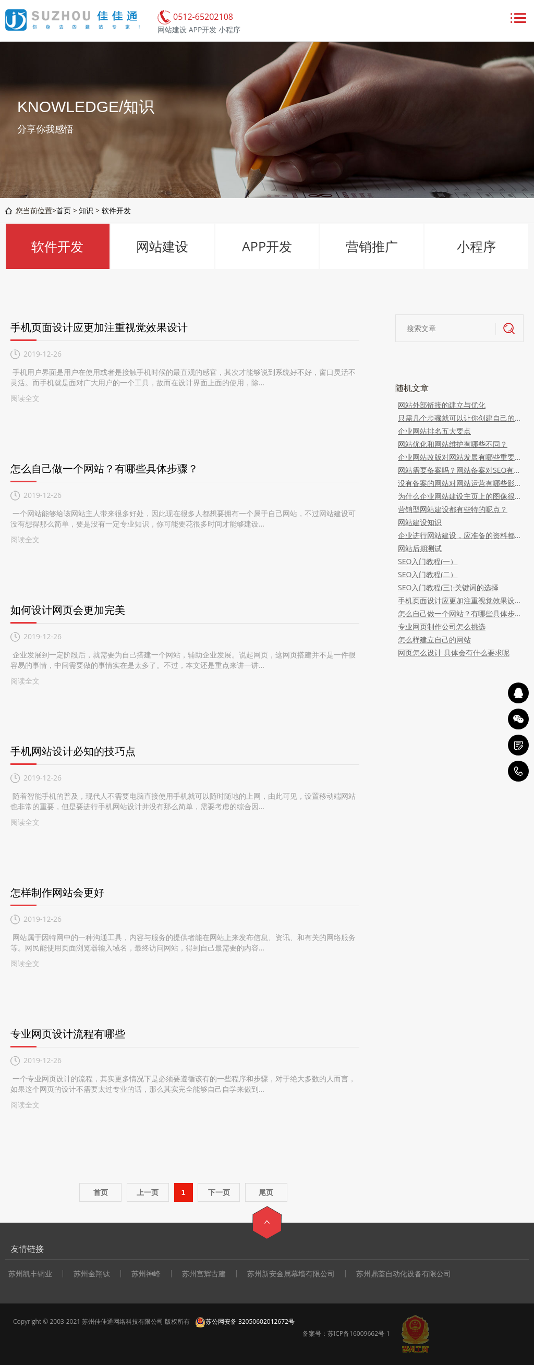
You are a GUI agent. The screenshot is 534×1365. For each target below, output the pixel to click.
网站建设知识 (420, 522)
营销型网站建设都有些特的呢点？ (452, 509)
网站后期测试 (420, 548)
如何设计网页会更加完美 (67, 610)
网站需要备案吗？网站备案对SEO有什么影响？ (459, 470)
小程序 (476, 246)
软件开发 (116, 210)
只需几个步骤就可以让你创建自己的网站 (459, 418)
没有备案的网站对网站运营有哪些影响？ (459, 483)
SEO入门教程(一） (427, 561)
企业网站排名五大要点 (434, 431)
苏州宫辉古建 (204, 1273)
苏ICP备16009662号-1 (358, 1333)
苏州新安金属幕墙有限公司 (291, 1273)
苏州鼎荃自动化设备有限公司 (403, 1273)
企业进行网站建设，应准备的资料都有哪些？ (459, 535)
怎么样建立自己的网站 (434, 639)
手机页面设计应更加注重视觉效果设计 (99, 327)
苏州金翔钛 (92, 1273)
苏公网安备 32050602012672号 (245, 1321)
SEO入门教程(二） (427, 574)
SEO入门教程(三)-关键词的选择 (448, 587)
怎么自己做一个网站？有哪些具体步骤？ (104, 468)
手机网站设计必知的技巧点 (73, 751)
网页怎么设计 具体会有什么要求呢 (453, 652)
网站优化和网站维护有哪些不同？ (452, 444)
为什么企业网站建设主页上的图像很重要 (459, 496)
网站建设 (162, 246)
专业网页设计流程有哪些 (67, 1034)
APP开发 (267, 246)
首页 (63, 210)
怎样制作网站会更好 (57, 892)
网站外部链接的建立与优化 (442, 405)
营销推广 (372, 246)
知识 (86, 210)
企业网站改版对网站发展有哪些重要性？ (459, 457)
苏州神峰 (146, 1273)
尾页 (266, 1192)
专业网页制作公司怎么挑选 (442, 626)
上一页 (148, 1192)
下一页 (219, 1192)
